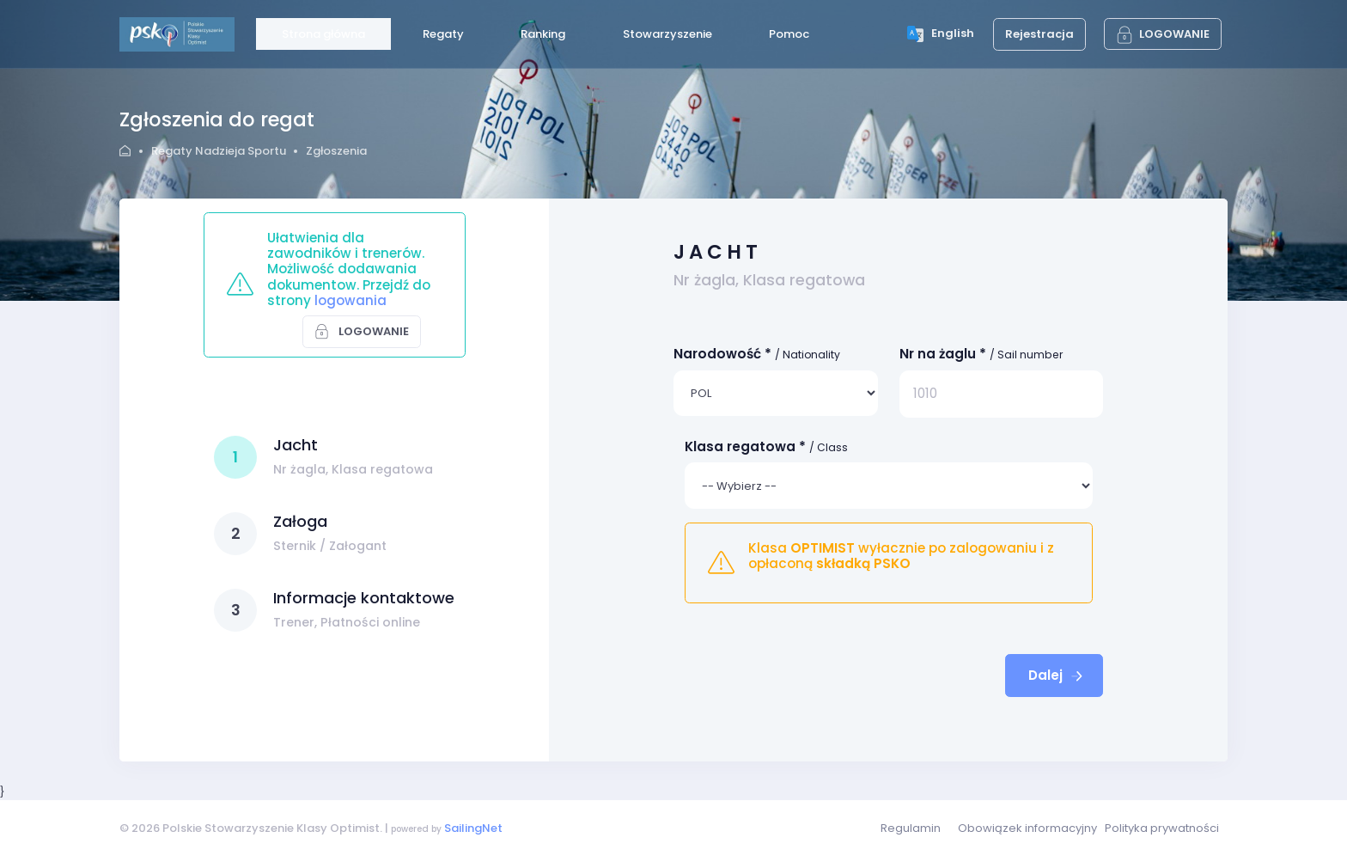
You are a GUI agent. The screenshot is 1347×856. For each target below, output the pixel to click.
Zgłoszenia (336, 151)
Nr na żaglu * (981, 354)
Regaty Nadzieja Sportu (218, 151)
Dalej (1057, 675)
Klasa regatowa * (766, 446)
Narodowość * (757, 354)
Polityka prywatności (1162, 828)
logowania (350, 300)
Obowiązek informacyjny (1027, 828)
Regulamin (911, 828)
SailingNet (473, 828)
